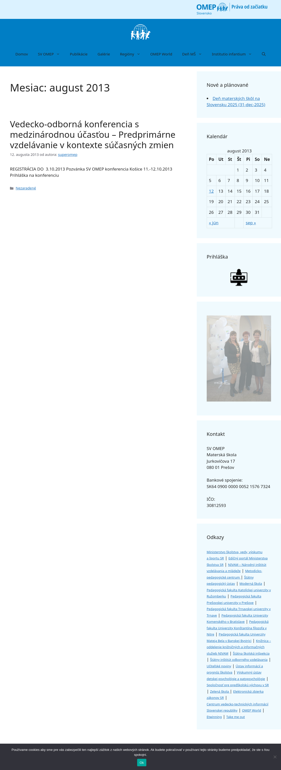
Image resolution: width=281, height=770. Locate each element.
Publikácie (78, 53)
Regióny (132, 53)
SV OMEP (51, 53)
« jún (213, 223)
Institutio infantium (234, 53)
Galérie (104, 53)
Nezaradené (26, 188)
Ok (142, 763)
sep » (251, 223)
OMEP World (161, 53)
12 (211, 191)
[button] (264, 53)
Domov (21, 53)
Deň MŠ (194, 53)
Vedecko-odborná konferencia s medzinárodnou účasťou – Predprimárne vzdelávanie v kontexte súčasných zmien (92, 134)
